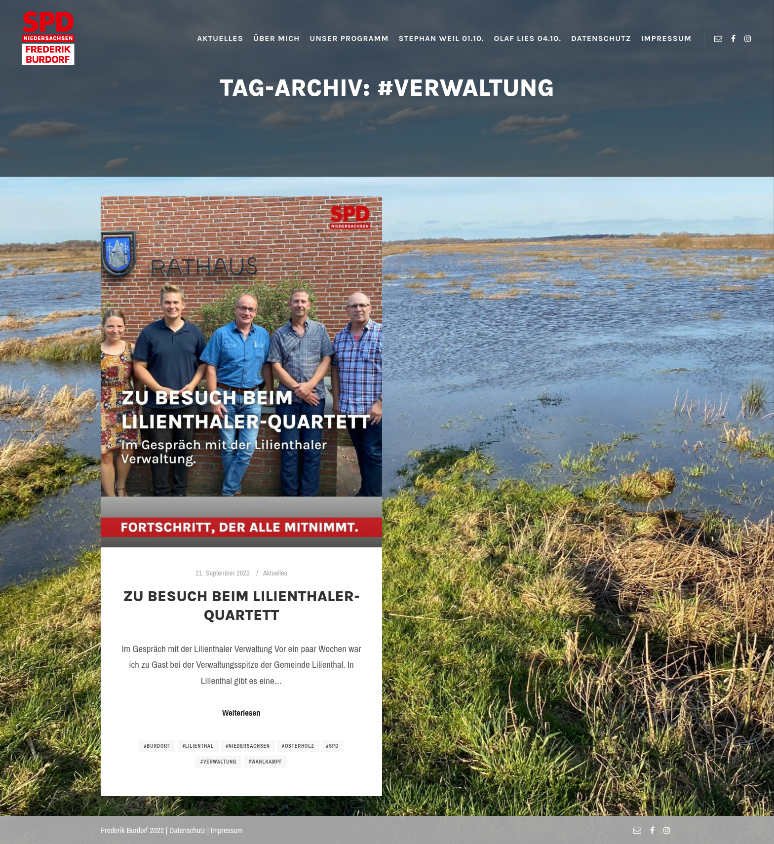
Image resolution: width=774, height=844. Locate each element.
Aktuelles (275, 573)
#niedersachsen (248, 746)
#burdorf (157, 746)
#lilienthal (198, 746)
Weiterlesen (241, 712)
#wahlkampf (265, 762)
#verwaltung (218, 762)
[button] (15, 14)
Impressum (227, 830)
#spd (332, 746)
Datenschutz (187, 830)
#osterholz (298, 746)
